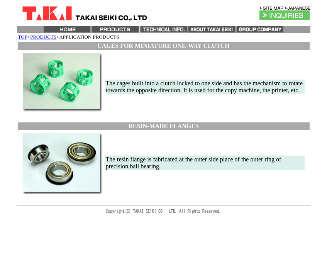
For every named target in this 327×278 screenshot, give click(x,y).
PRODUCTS (43, 37)
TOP (22, 37)
